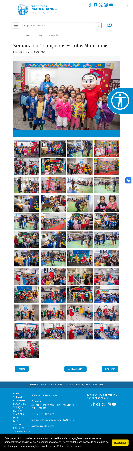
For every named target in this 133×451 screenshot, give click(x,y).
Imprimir (110, 368)
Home (28, 35)
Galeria (40, 35)
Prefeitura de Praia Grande (44, 395)
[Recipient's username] (58, 25)
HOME (16, 393)
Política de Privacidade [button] (69, 446)
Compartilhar (75, 368)
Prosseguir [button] (120, 442)
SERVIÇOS (18, 407)
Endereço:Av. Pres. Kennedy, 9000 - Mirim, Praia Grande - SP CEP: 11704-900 (55, 405)
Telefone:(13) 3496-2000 (43, 414)
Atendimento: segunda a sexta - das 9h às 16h (53, 419)
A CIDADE (17, 396)
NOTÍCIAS (18, 410)
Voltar (21, 368)
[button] (109, 25)
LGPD (16, 417)
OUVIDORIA (18, 414)
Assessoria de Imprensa (43, 425)
